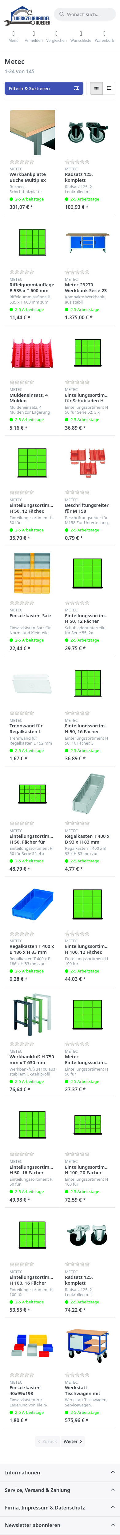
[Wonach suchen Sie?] (85, 14)
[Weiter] (73, 1441)
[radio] (96, 88)
